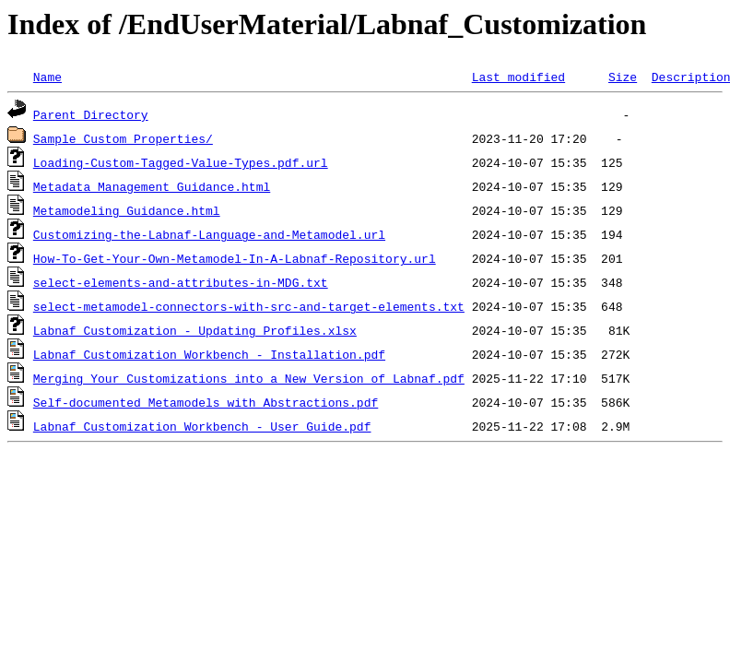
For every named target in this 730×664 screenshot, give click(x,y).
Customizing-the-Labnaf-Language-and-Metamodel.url (209, 234)
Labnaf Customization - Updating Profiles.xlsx (195, 330)
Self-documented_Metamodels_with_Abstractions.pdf (205, 402)
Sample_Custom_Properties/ (123, 138)
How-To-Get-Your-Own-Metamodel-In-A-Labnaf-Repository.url (234, 258)
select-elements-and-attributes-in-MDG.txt (180, 282)
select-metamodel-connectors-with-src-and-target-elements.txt (249, 306)
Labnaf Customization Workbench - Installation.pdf (209, 354)
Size (622, 76)
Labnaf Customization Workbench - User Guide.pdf (202, 426)
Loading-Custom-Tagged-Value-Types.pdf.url (180, 162)
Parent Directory (90, 114)
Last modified (518, 76)
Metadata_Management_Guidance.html (151, 186)
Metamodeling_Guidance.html (126, 210)
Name (47, 76)
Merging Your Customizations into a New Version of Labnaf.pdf (249, 378)
